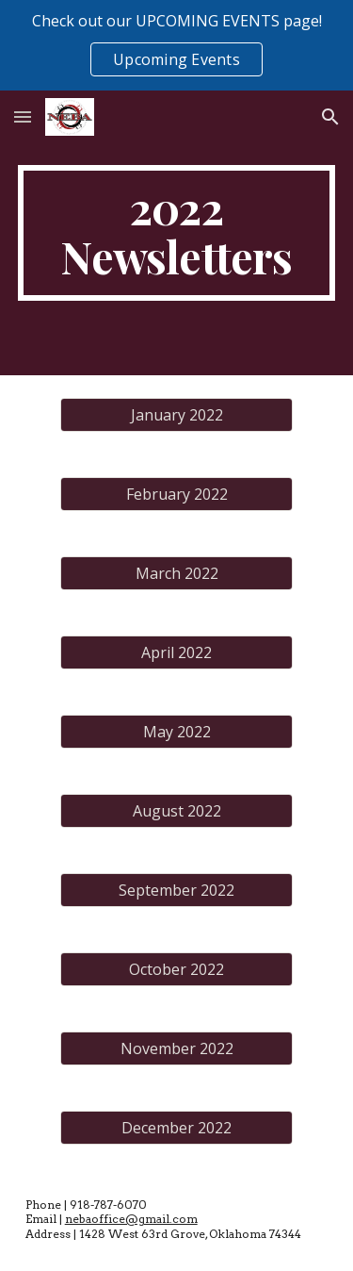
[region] (176, 45)
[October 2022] (176, 969)
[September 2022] (176, 890)
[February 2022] (176, 494)
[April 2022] (176, 652)
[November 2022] (176, 1048)
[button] (22, 116)
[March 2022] (176, 573)
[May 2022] (176, 731)
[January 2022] (176, 414)
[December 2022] (176, 1127)
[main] (177, 233)
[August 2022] (176, 810)
